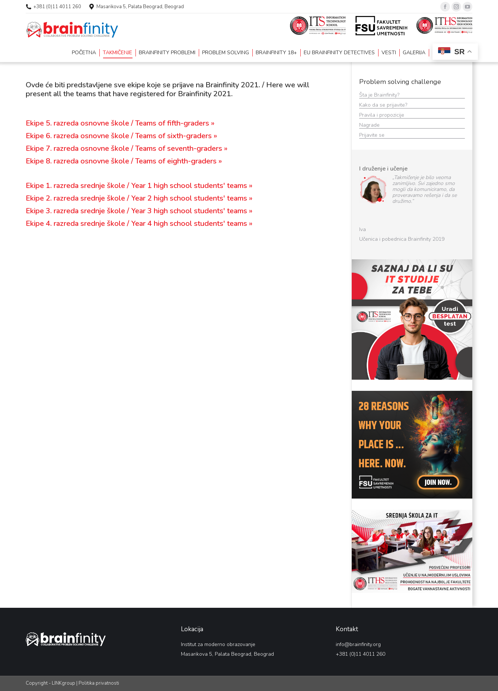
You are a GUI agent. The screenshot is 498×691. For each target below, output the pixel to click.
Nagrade (370, 125)
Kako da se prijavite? (384, 104)
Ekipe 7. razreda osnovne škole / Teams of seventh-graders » (126, 148)
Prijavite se (372, 135)
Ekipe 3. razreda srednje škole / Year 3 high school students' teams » (139, 211)
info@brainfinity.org (358, 644)
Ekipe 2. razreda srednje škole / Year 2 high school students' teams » (139, 198)
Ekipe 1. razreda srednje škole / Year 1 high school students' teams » (139, 186)
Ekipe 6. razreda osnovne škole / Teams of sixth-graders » (121, 136)
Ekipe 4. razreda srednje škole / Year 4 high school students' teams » (139, 223)
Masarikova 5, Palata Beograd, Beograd (140, 6)
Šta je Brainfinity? (379, 94)
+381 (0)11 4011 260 (57, 6)
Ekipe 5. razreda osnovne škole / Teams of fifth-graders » (120, 123)
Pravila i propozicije (382, 115)
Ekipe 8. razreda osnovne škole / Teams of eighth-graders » (124, 161)
